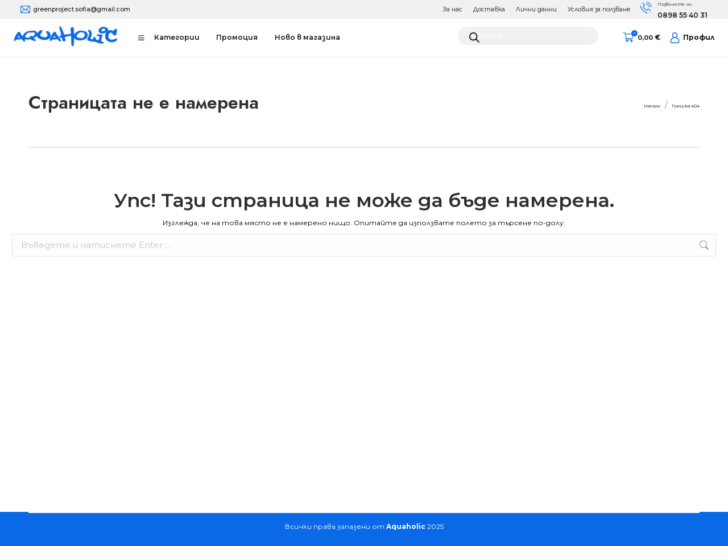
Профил (691, 37)
